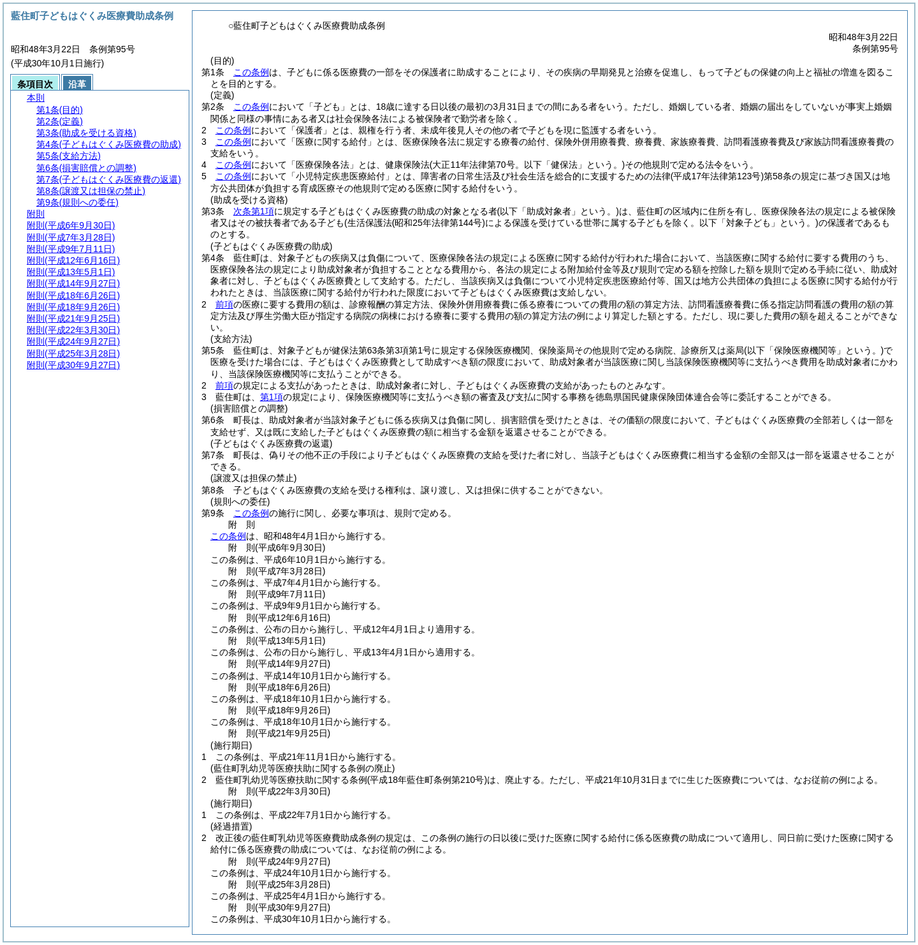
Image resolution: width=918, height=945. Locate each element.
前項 (224, 304)
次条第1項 (253, 211)
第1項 (271, 397)
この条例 (251, 72)
